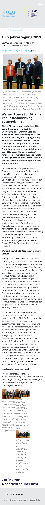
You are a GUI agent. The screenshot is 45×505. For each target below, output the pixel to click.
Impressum (23, 500)
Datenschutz (35, 500)
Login (6, 500)
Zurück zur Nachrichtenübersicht (20, 482)
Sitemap (13, 500)
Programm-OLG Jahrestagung (16, 50)
